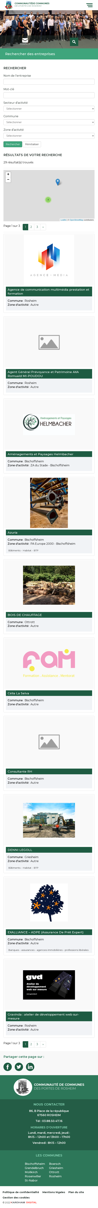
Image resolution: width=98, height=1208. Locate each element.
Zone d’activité (13, 129)
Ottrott (54, 1172)
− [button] (8, 179)
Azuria (12, 532)
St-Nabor (31, 1180)
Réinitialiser (32, 144)
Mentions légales (53, 1192)
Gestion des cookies (16, 1197)
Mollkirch (31, 1172)
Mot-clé (8, 89)
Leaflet (63, 220)
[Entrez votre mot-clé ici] (49, 95)
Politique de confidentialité (21, 1192)
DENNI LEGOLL (20, 850)
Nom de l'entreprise (17, 75)
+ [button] (8, 174)
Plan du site (76, 1192)
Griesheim (56, 1168)
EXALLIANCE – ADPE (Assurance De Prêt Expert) (45, 932)
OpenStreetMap (76, 220)
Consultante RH (20, 771)
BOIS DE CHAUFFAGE (25, 615)
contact (25, 41)
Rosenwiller (33, 1176)
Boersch (55, 1164)
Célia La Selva (18, 693)
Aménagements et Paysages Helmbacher (40, 454)
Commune (10, 116)
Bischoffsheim (35, 1164)
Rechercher (13, 144)
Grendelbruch (34, 1168)
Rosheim (55, 1176)
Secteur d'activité (15, 102)
